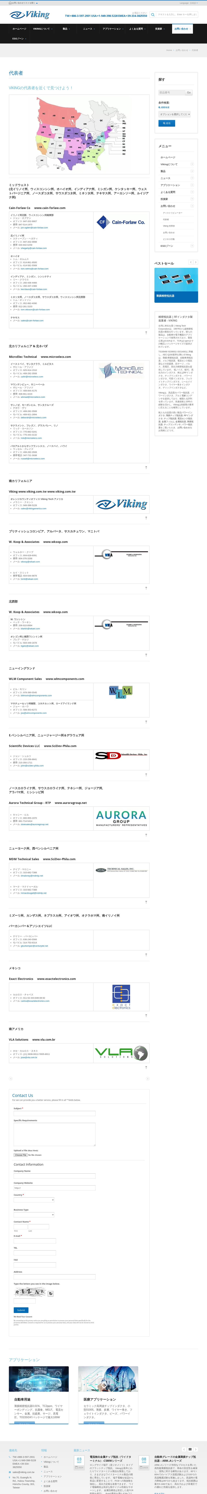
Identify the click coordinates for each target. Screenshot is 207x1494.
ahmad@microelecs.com (33, 397)
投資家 (159, 29)
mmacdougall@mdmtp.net (34, 893)
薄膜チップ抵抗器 (174, 415)
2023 (144, 1467)
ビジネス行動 (169, 239)
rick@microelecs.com (31, 438)
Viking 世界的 (169, 226)
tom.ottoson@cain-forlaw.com (35, 309)
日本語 (193, 3)
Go (189, 92)
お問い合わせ (182, 29)
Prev (195, 262)
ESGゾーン (19, 38)
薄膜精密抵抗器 (167, 295)
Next (190, 262)
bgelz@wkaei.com (30, 646)
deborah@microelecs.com (33, 417)
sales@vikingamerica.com (33, 508)
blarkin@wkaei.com (30, 628)
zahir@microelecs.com (32, 376)
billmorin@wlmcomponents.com (36, 695)
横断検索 (163, 107)
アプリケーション (113, 29)
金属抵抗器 (180, 421)
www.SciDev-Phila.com (60, 746)
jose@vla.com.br (29, 1057)
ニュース (88, 29)
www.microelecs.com (56, 357)
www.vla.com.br (43, 1039)
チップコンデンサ (172, 424)
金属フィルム (168, 421)
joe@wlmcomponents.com (34, 713)
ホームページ (19, 28)
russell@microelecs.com (33, 458)
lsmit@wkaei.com (29, 579)
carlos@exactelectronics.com (35, 1001)
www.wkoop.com (55, 542)
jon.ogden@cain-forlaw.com (34, 227)
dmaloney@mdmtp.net (32, 876)
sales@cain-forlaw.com (32, 320)
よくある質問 (137, 29)
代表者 (195, 50)
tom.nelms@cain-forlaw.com (35, 268)
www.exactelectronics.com (56, 979)
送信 (166, 123)
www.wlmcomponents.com (65, 679)
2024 (79, 1467)
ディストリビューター (172, 213)
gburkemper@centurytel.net (34, 946)
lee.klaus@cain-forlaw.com (34, 289)
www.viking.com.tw (61, 491)
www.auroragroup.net (71, 803)
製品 (66, 29)
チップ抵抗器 (170, 418)
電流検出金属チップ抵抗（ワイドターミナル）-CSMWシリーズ (110, 1458)
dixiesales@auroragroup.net (34, 824)
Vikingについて (43, 29)
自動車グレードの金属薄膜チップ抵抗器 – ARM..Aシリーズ (175, 1458)
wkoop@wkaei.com (30, 561)
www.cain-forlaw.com (49, 208)
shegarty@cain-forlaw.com (34, 248)
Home (169, 50)
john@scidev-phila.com (32, 765)
